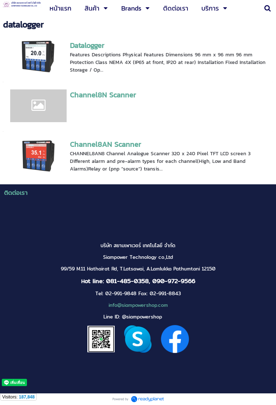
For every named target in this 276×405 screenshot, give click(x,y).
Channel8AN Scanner (105, 144)
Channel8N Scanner (103, 94)
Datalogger (87, 45)
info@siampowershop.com (138, 305)
